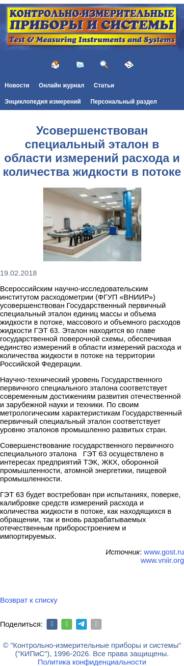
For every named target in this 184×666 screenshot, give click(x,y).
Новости (17, 85)
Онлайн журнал (61, 85)
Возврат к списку (28, 600)
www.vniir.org (162, 560)
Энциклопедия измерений (43, 101)
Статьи (104, 85)
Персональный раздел (123, 101)
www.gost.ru (164, 552)
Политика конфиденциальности (92, 662)
